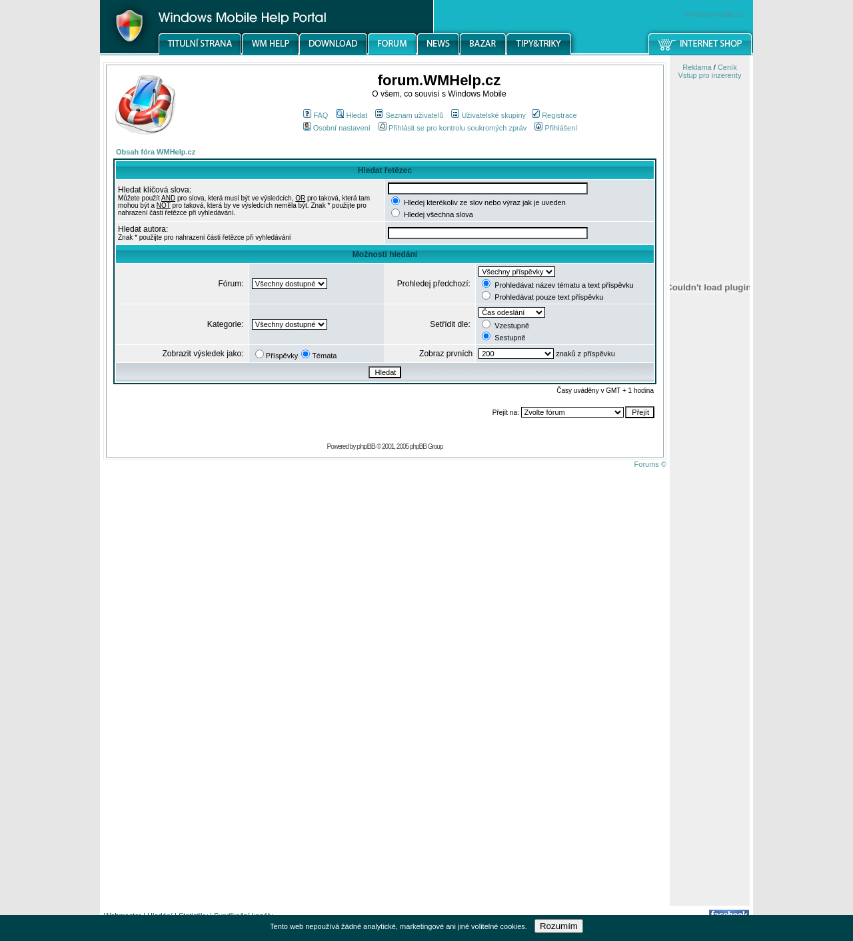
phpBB (366, 446)
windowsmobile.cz (714, 14)
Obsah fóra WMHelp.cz (155, 152)
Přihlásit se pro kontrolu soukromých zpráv (452, 128)
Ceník (727, 67)
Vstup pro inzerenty (710, 75)
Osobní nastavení (337, 128)
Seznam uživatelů (409, 115)
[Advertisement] (710, 694)
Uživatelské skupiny (488, 115)
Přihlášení (555, 128)
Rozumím (559, 926)
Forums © (650, 464)
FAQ (315, 115)
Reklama (696, 67)
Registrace (554, 115)
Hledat (351, 115)
